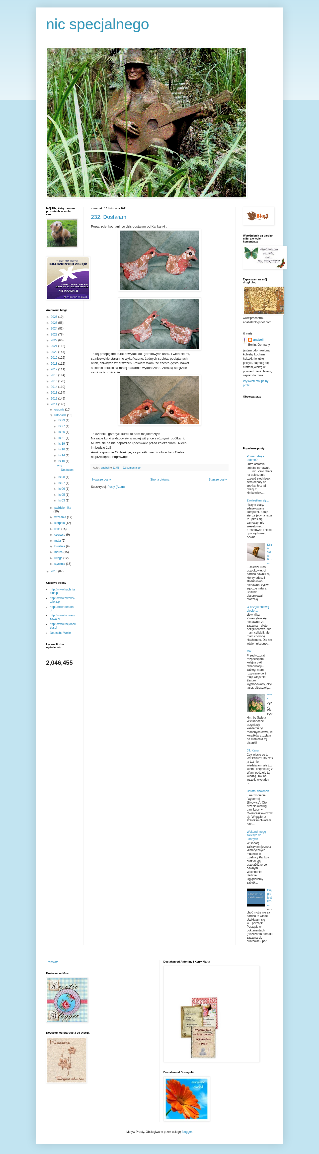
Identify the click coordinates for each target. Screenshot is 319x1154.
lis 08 (62, 477)
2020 (54, 352)
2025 (54, 323)
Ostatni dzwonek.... (259, 791)
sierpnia (60, 523)
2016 (54, 375)
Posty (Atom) (116, 487)
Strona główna (159, 479)
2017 (54, 369)
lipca (57, 529)
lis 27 (62, 426)
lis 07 (62, 483)
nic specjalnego (97, 24)
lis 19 (62, 443)
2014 (54, 387)
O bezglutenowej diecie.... (258, 608)
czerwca (60, 534)
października (62, 507)
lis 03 (62, 500)
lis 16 (62, 449)
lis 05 (62, 494)
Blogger (187, 1132)
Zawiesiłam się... (258, 500)
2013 (54, 392)
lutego (58, 558)
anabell (258, 339)
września (60, 517)
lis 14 (62, 455)
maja (58, 540)
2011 (54, 404)
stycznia (60, 564)
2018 (54, 363)
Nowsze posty (101, 479)
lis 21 (62, 438)
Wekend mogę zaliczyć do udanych (256, 835)
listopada (60, 415)
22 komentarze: (132, 467)
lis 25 (62, 432)
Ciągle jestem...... (269, 898)
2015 (54, 381)
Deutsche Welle (60, 633)
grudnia (59, 409)
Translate (52, 962)
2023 (54, 334)
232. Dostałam (108, 217)
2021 (54, 346)
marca (59, 552)
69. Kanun (253, 750)
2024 (54, 328)
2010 (54, 571)
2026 (54, 317)
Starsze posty (218, 479)
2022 (54, 340)
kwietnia (60, 546)
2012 (54, 398)
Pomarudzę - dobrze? (255, 458)
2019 (54, 357)
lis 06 (62, 489)
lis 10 (62, 461)
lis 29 (62, 420)
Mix (249, 651)
